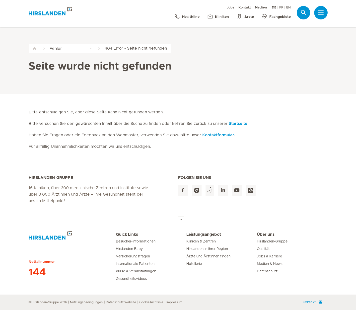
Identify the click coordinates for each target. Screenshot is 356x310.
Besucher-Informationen (135, 241)
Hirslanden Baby (129, 249)
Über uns (266, 234)
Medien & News (270, 264)
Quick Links (127, 234)
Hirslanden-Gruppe (272, 241)
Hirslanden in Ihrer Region (207, 249)
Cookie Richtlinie (151, 302)
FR (281, 7)
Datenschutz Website (121, 302)
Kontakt (244, 7)
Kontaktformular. (218, 135)
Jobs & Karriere (269, 256)
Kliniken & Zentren (201, 241)
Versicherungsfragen (133, 256)
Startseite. (238, 124)
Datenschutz (267, 271)
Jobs (230, 7)
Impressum (174, 302)
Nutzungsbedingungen (86, 302)
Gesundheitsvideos (131, 279)
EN (288, 7)
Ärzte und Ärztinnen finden (208, 256)
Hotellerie (194, 264)
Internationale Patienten (135, 264)
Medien (261, 7)
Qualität (263, 249)
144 (37, 272)
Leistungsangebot (203, 234)
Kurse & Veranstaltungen (136, 271)
